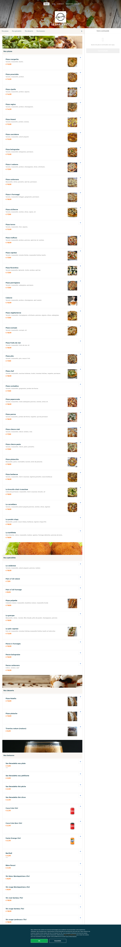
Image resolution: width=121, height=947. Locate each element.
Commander (103, 51)
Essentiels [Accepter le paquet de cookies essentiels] (57, 941)
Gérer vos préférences (70, 934)
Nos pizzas (5, 31)
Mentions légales (73, 4)
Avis (53, 4)
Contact (60, 4)
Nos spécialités (16, 31)
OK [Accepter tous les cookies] (39, 941)
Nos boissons (41, 31)
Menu (46, 4)
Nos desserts (29, 31)
